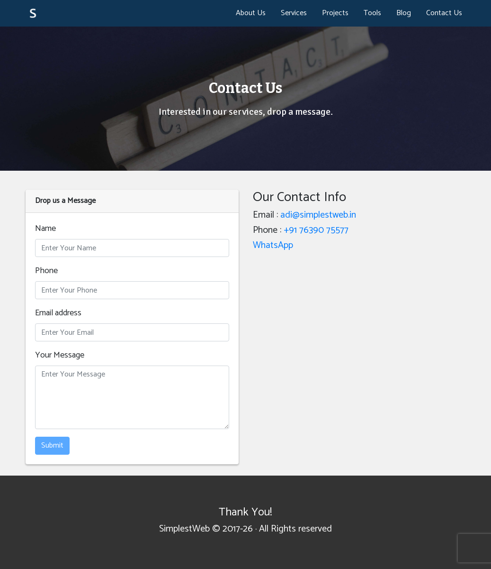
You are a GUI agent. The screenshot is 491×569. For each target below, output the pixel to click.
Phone (46, 271)
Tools (372, 13)
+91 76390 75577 (316, 230)
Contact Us (444, 13)
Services (294, 13)
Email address (58, 313)
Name (45, 228)
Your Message (59, 355)
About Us (251, 13)
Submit (52, 445)
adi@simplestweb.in (318, 215)
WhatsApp (273, 245)
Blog (403, 13)
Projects (335, 13)
